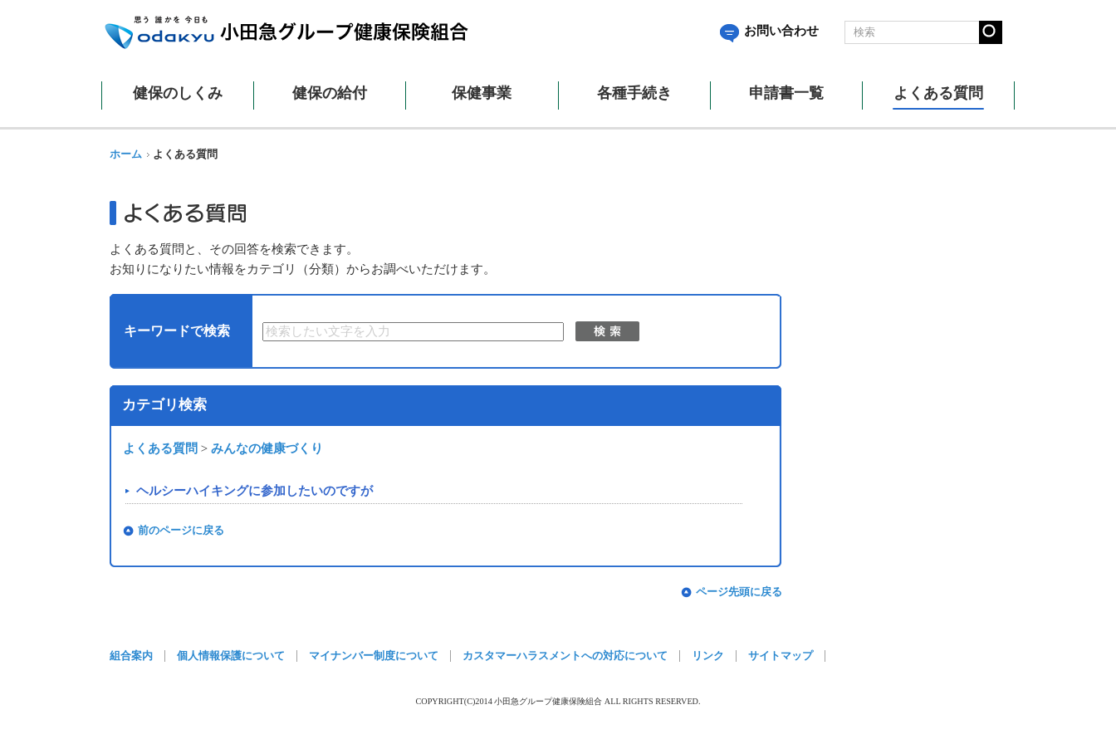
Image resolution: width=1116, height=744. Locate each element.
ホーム (126, 154)
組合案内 (131, 656)
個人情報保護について (231, 656)
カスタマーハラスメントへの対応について (565, 656)
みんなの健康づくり (267, 448)
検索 (607, 331)
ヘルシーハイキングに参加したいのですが (254, 490)
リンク (708, 656)
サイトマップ (780, 656)
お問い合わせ (769, 30)
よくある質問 (160, 448)
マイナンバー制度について (373, 656)
